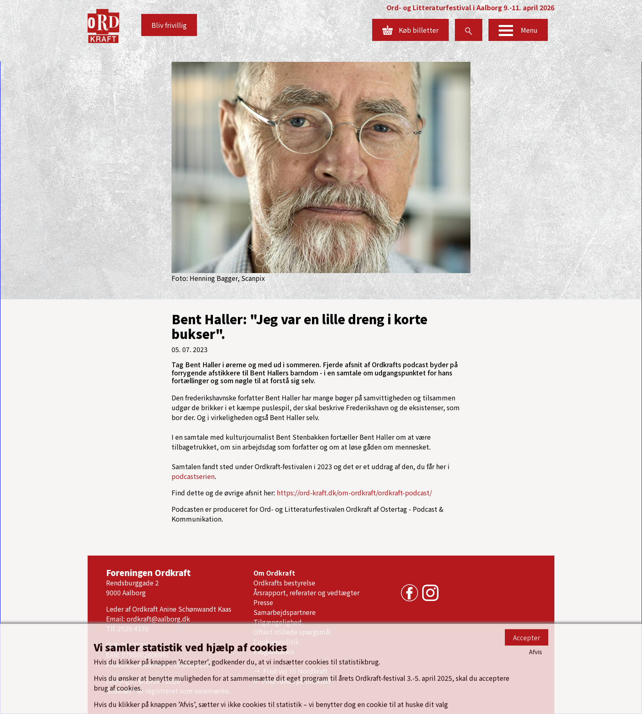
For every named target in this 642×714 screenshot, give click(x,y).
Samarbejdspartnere (284, 612)
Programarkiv (273, 651)
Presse (263, 602)
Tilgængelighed (277, 622)
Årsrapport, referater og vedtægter (306, 592)
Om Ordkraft (274, 573)
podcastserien (193, 476)
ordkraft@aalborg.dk (158, 619)
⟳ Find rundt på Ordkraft (292, 681)
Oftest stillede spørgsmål (292, 632)
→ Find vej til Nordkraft (290, 671)
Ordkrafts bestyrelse (284, 582)
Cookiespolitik (276, 641)
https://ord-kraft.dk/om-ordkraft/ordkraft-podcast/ (354, 492)
